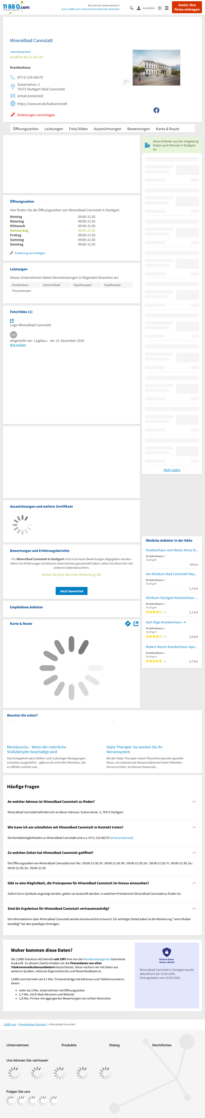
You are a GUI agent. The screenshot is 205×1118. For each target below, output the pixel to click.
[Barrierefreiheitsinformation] (161, 8)
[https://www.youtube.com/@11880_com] (54, 1100)
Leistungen (53, 128)
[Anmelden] (147, 8)
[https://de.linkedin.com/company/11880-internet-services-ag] (43, 1100)
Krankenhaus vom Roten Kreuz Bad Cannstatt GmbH (172, 550)
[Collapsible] (194, 801)
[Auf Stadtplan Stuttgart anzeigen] (136, 623)
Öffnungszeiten (25, 128)
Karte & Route (167, 128)
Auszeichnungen (107, 128)
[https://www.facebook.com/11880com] (10, 1100)
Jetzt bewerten (71, 591)
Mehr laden (172, 470)
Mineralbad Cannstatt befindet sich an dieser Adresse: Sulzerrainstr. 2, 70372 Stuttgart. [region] (66, 812)
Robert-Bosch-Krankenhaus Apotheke (172, 646)
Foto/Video (78, 128)
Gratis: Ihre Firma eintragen (187, 7)
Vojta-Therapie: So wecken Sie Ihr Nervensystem (135, 749)
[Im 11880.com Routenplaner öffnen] (128, 623)
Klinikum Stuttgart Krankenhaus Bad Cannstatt (172, 597)
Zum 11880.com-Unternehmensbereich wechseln (90, 9)
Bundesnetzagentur (97, 959)
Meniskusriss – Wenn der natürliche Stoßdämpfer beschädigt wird (36, 749)
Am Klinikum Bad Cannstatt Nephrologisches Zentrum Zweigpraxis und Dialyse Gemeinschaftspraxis (172, 574)
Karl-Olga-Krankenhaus (163, 622)
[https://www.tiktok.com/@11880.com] (32, 1100)
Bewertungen (138, 128)
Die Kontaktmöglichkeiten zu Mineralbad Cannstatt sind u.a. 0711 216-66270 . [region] (71, 838)
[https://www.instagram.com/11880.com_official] (21, 1100)
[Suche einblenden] (133, 8)
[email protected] (121, 838)
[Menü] (168, 8)
